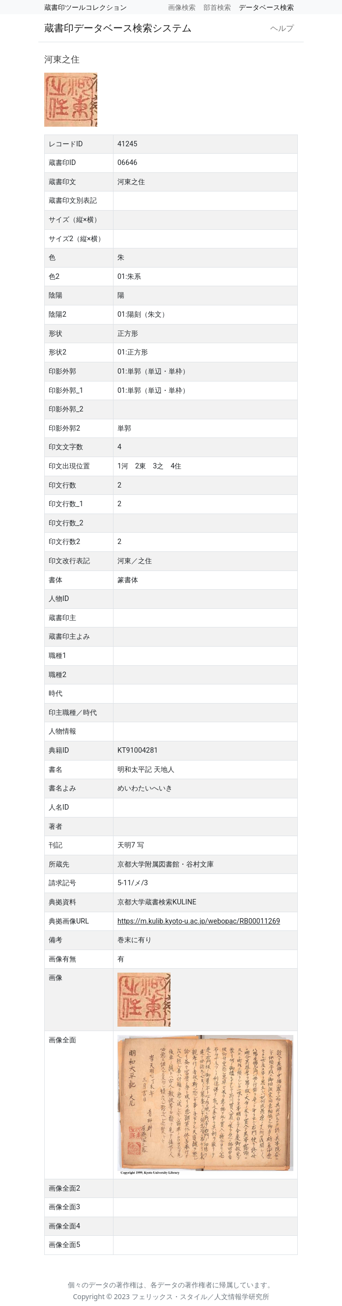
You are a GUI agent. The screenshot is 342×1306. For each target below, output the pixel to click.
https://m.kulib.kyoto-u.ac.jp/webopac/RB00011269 (198, 921)
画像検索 (182, 7)
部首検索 (217, 7)
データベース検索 (266, 7)
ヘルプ (282, 28)
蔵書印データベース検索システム (118, 27)
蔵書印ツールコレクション (85, 7)
